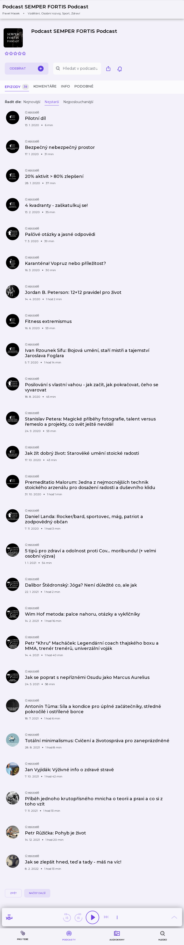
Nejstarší (52, 102)
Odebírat (27, 68)
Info (65, 86)
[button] (48, 9)
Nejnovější (31, 102)
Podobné (83, 86)
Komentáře (45, 86)
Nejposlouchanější (78, 102)
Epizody (17, 87)
